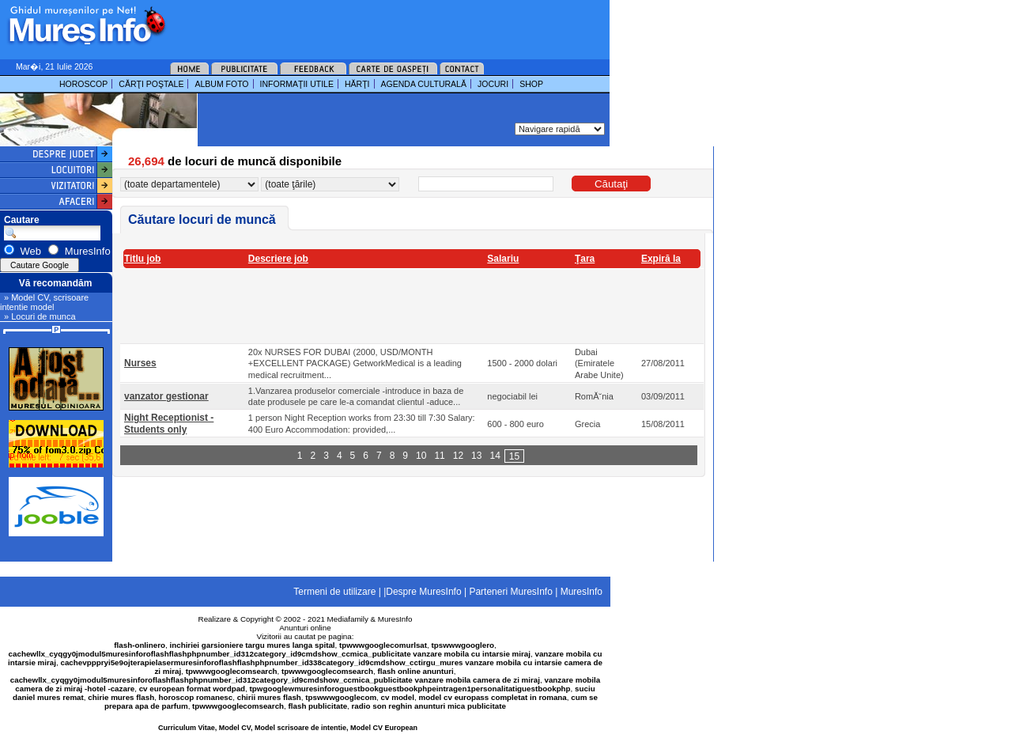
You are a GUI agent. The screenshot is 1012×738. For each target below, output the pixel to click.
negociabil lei (512, 396)
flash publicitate (318, 706)
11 (439, 455)
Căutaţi (611, 184)
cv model (397, 697)
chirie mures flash (121, 697)
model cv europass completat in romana (492, 697)
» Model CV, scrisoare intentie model (44, 302)
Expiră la (661, 258)
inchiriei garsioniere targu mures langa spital (252, 645)
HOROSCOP (83, 84)
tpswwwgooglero (463, 645)
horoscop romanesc (196, 697)
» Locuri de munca (40, 316)
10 (421, 455)
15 (514, 456)
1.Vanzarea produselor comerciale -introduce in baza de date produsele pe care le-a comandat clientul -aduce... (356, 396)
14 (494, 455)
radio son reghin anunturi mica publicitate (429, 706)
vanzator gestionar (166, 396)
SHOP (531, 84)
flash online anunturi (415, 671)
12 (458, 455)
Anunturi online (304, 627)
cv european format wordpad (192, 688)
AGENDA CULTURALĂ (423, 84)
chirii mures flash (269, 697)
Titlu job (142, 258)
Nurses (140, 363)
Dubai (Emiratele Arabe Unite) (599, 363)
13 (476, 455)
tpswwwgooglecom (340, 697)
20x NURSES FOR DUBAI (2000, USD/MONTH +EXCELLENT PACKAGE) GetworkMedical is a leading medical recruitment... (355, 363)
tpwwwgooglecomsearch (232, 671)
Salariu (503, 258)
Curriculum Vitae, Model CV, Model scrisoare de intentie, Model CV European (287, 728)
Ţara (585, 258)
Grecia (587, 424)
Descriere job (278, 258)
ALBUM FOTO (221, 84)
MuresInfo (395, 619)
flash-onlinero (139, 645)
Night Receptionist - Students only (168, 423)
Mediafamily (347, 619)
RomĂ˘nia (594, 396)
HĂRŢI (357, 84)
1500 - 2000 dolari (522, 363)
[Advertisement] (367, 23)
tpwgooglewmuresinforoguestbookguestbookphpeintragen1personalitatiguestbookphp (410, 688)
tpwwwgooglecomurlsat (383, 645)
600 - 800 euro (515, 424)
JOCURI (493, 84)
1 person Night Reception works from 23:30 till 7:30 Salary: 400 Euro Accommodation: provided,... (361, 423)
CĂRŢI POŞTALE (151, 84)
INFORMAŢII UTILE (297, 84)
